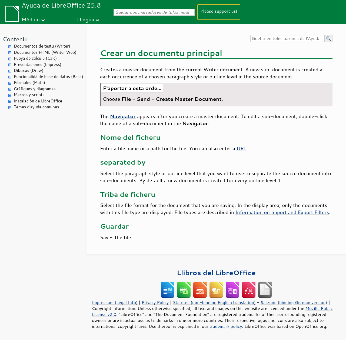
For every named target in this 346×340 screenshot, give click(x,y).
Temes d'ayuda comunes (36, 107)
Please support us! (218, 11)
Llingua (85, 19)
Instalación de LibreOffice (38, 101)
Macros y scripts (29, 95)
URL (242, 148)
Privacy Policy (155, 302)
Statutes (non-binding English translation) (214, 302)
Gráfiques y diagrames (35, 89)
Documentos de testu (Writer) (42, 46)
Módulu (31, 19)
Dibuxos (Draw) (29, 70)
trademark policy (225, 326)
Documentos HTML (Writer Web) (45, 52)
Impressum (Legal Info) (115, 302)
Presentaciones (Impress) (37, 64)
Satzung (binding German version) (294, 302)
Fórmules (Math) (29, 82)
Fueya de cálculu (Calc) (35, 58)
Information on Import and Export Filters (282, 212)
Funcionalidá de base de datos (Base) (48, 76)
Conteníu (15, 39)
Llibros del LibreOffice (216, 272)
